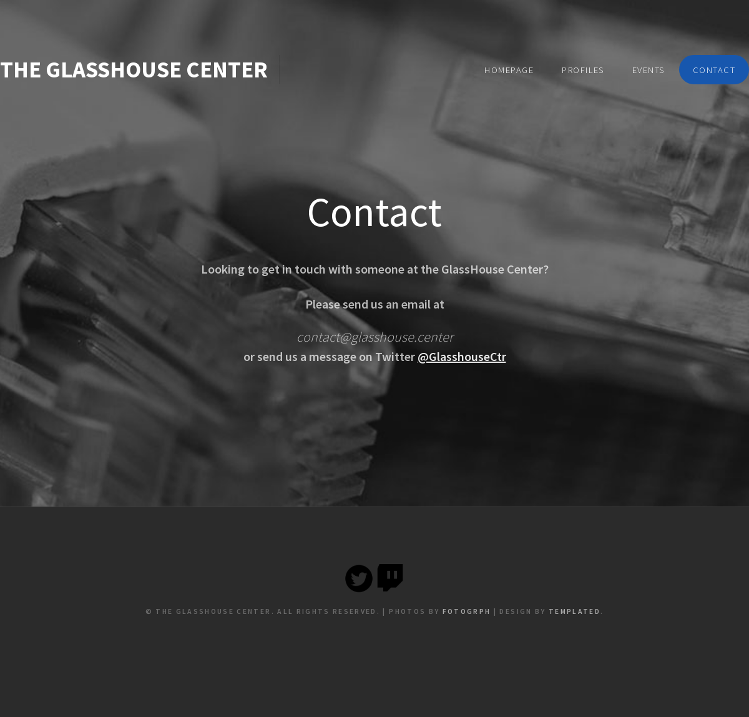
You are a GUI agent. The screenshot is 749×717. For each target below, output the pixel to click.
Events (648, 70)
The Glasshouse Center (134, 69)
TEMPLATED (574, 611)
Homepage (509, 70)
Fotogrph (467, 611)
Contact (714, 70)
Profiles (583, 70)
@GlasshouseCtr (462, 356)
